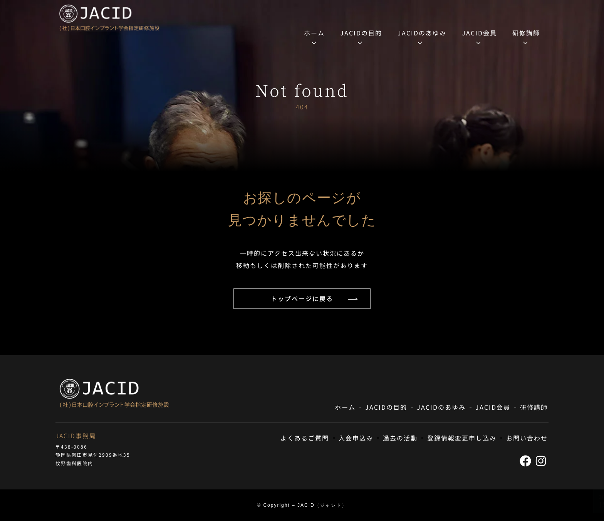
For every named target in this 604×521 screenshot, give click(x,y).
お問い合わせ (527, 437)
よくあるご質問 (304, 437)
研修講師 (526, 32)
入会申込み (356, 437)
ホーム (314, 32)
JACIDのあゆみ (422, 32)
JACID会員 (479, 32)
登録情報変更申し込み (462, 437)
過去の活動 (400, 437)
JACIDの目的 (361, 32)
